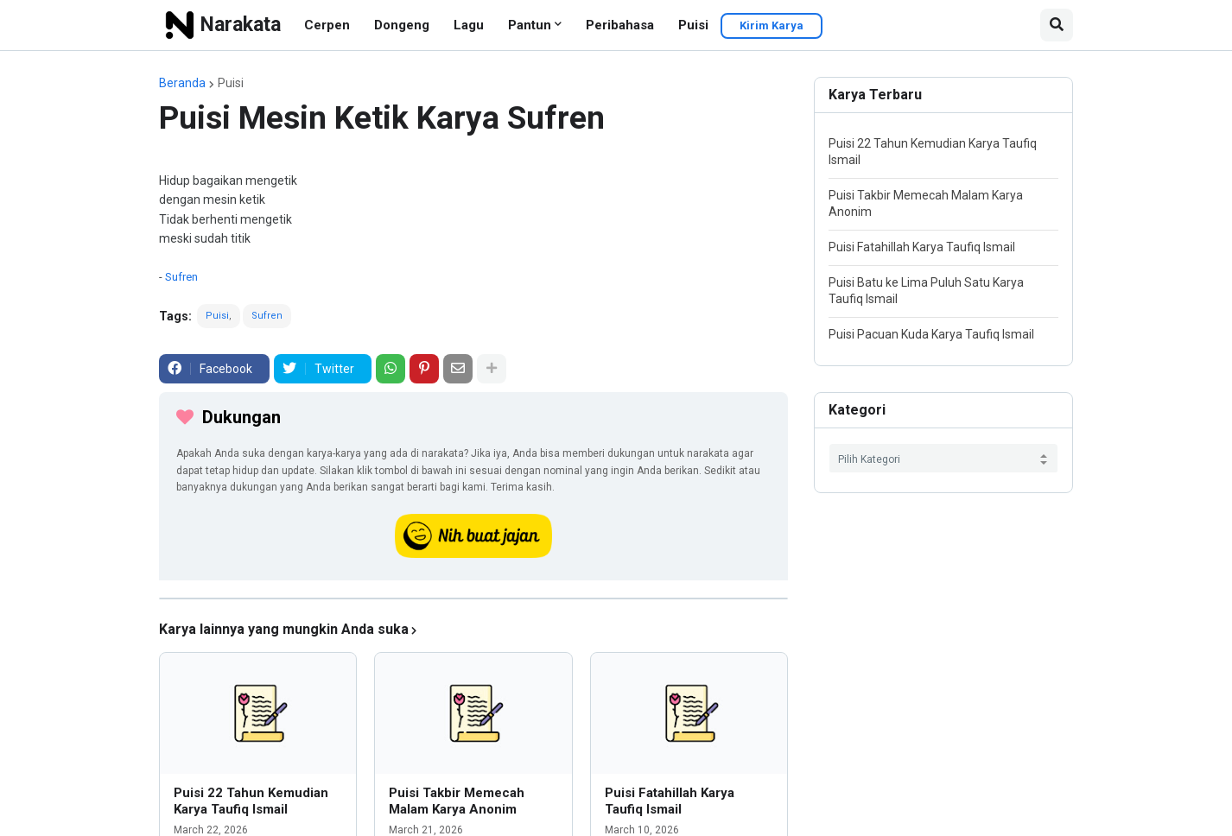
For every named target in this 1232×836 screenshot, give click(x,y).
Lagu (469, 25)
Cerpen (327, 25)
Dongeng (401, 25)
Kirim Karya (771, 25)
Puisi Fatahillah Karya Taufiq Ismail (669, 801)
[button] (1056, 25)
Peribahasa (620, 25)
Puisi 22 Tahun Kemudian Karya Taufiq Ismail (251, 801)
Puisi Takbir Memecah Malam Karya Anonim (456, 801)
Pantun (529, 25)
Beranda (182, 83)
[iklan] (473, 598)
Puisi (693, 25)
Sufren (181, 276)
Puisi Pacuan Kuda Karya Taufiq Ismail (931, 334)
